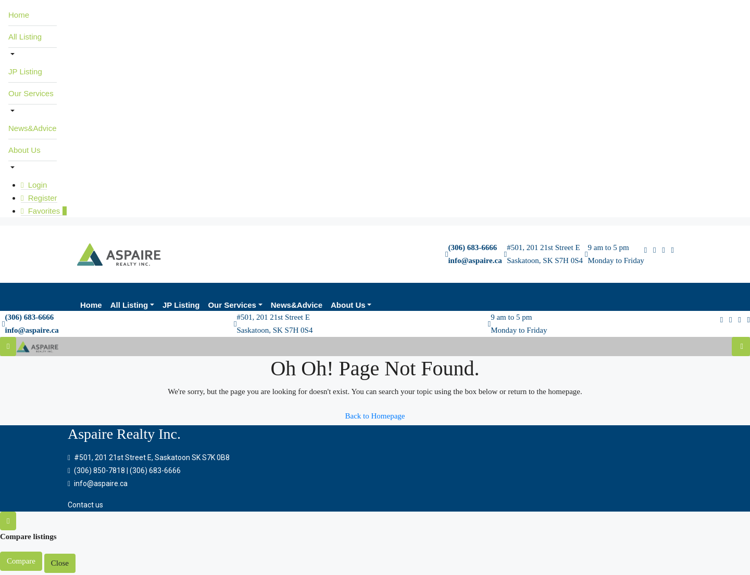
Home (18, 14)
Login (34, 184)
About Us (24, 150)
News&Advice (32, 128)
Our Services (31, 93)
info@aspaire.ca (475, 260)
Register (39, 197)
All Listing (25, 36)
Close (60, 563)
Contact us (85, 505)
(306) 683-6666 (472, 247)
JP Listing (25, 71)
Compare (21, 561)
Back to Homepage (375, 416)
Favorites (44, 210)
